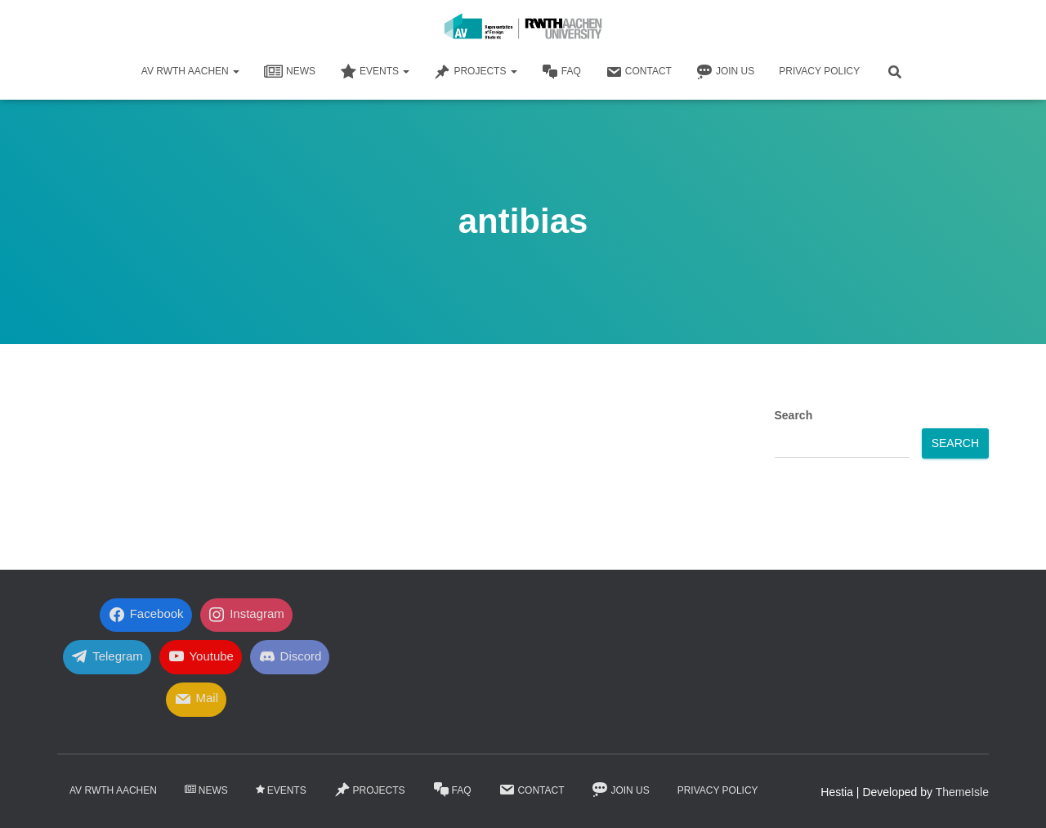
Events (374, 72)
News (289, 72)
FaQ (561, 72)
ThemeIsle (962, 792)
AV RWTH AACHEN (190, 71)
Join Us (725, 72)
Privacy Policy (819, 71)
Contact (639, 72)
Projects (475, 72)
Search (794, 415)
